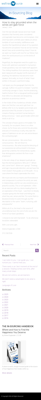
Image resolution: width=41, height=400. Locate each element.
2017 (6, 315)
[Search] (37, 250)
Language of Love (9, 285)
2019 (6, 310)
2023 (6, 300)
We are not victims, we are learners (16, 275)
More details (7, 373)
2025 (6, 294)
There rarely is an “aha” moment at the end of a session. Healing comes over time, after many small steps (20, 268)
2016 (6, 318)
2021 (6, 305)
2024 (6, 297)
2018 (6, 313)
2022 (6, 302)
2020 (6, 308)
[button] (37, 4)
